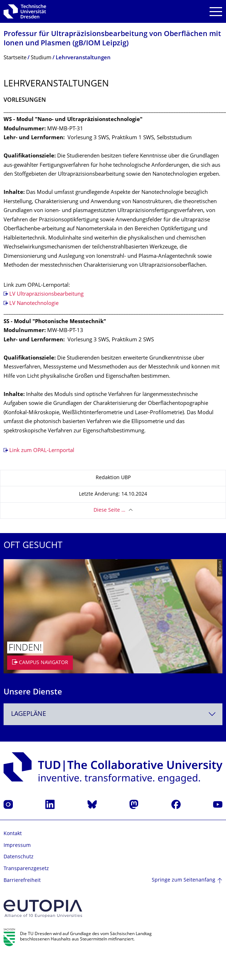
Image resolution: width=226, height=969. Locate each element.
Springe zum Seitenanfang (183, 880)
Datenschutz (19, 857)
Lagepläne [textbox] (28, 714)
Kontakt (13, 834)
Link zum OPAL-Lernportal (41, 450)
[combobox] (113, 714)
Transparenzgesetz (26, 869)
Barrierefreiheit (22, 880)
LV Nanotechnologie (34, 303)
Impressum (17, 845)
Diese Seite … (109, 510)
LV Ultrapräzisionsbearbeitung (46, 294)
